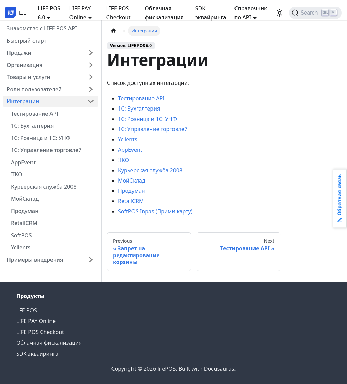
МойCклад (25, 198)
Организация (24, 65)
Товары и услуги (28, 77)
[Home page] (113, 31)
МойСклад (131, 180)
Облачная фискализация (164, 13)
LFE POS (26, 310)
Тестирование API (34, 113)
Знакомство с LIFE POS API (42, 28)
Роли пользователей (34, 89)
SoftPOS (21, 235)
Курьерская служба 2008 (44, 186)
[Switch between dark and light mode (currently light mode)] (279, 12)
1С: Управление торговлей (46, 150)
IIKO (16, 174)
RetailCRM (24, 223)
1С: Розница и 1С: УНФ (40, 138)
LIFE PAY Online (36, 321)
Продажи (19, 52)
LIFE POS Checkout (118, 13)
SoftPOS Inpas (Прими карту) (155, 211)
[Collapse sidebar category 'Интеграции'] (90, 101)
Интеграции (23, 101)
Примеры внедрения (35, 259)
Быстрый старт (26, 40)
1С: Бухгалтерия (32, 125)
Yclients (20, 247)
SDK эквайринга (210, 13)
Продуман (24, 211)
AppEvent (23, 162)
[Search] (315, 13)
